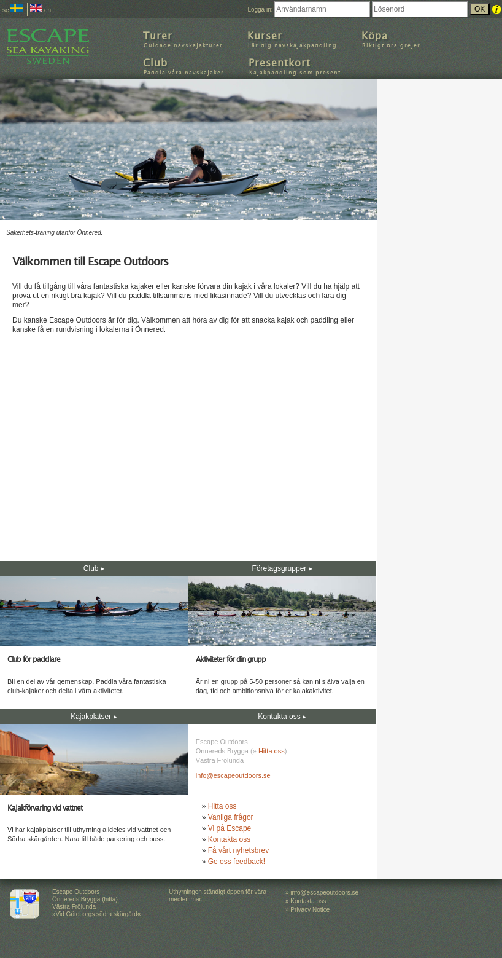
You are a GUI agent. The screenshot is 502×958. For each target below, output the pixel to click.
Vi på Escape (230, 828)
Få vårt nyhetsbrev (238, 850)
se (12, 10)
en (40, 10)
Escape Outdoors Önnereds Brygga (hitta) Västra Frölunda (85, 899)
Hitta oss (271, 751)
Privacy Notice (310, 909)
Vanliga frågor (230, 817)
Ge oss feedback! (236, 861)
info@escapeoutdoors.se (233, 775)
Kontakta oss (229, 839)
